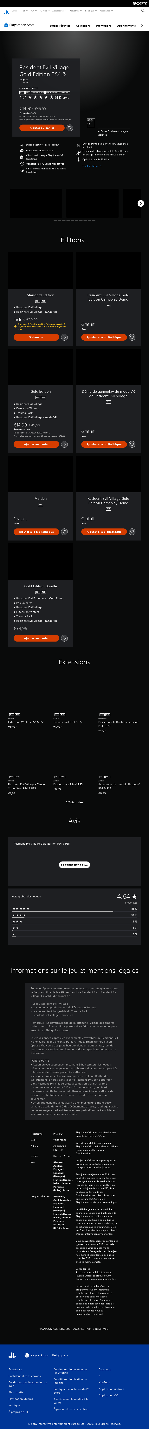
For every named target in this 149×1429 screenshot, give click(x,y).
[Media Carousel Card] (36, 199)
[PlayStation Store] (20, 21)
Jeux (14, 10)
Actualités (74, 10)
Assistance (105, 10)
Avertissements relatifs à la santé (94, 1268)
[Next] (141, 199)
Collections (83, 22)
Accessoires (58, 10)
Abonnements (126, 22)
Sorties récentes (60, 22)
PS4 (33, 10)
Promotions (104, 22)
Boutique (89, 10)
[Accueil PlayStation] (6, 11)
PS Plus (43, 10)
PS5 (24, 10)
